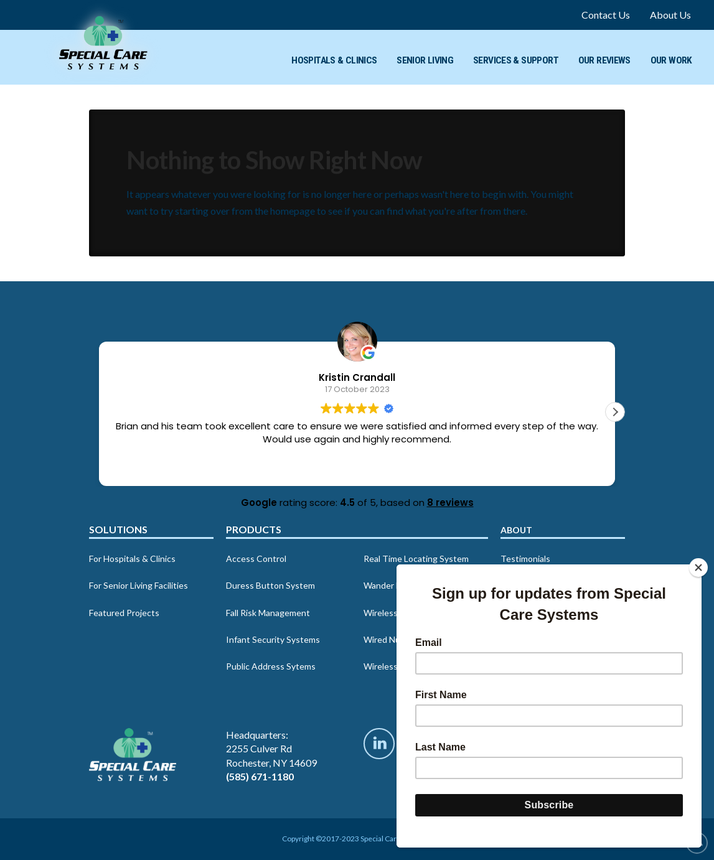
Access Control (256, 558)
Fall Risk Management (268, 612)
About (516, 530)
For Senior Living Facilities (138, 585)
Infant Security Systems (273, 639)
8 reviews (450, 502)
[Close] (698, 567)
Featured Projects (124, 612)
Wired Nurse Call (396, 639)
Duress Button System (270, 585)
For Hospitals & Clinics (132, 558)
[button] (615, 412)
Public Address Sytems (271, 666)
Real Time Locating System (416, 558)
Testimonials (525, 558)
